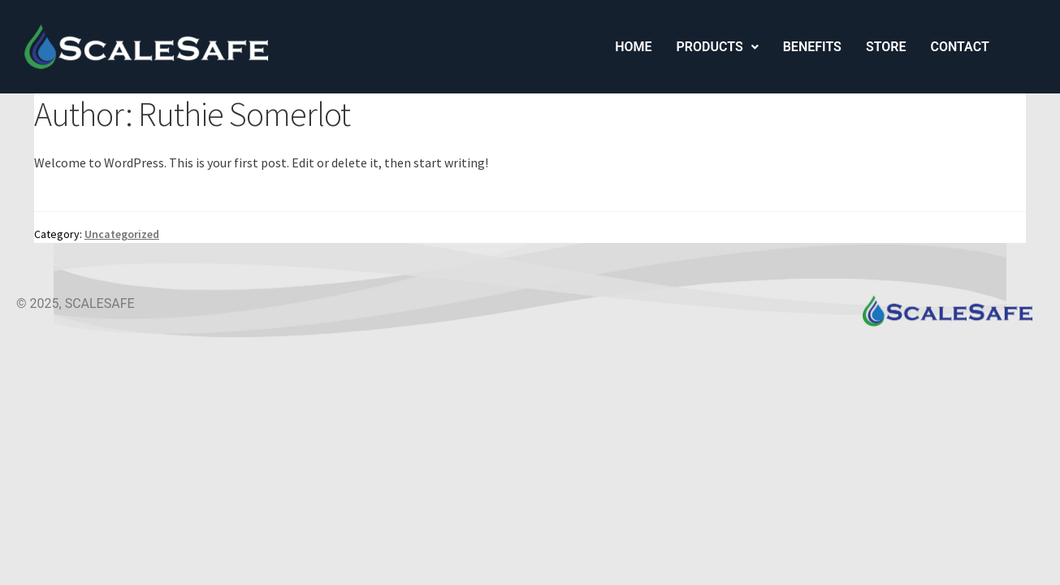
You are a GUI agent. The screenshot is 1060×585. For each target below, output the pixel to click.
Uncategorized (121, 234)
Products (718, 46)
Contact (959, 46)
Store (886, 46)
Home (633, 46)
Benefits (812, 46)
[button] (717, 47)
